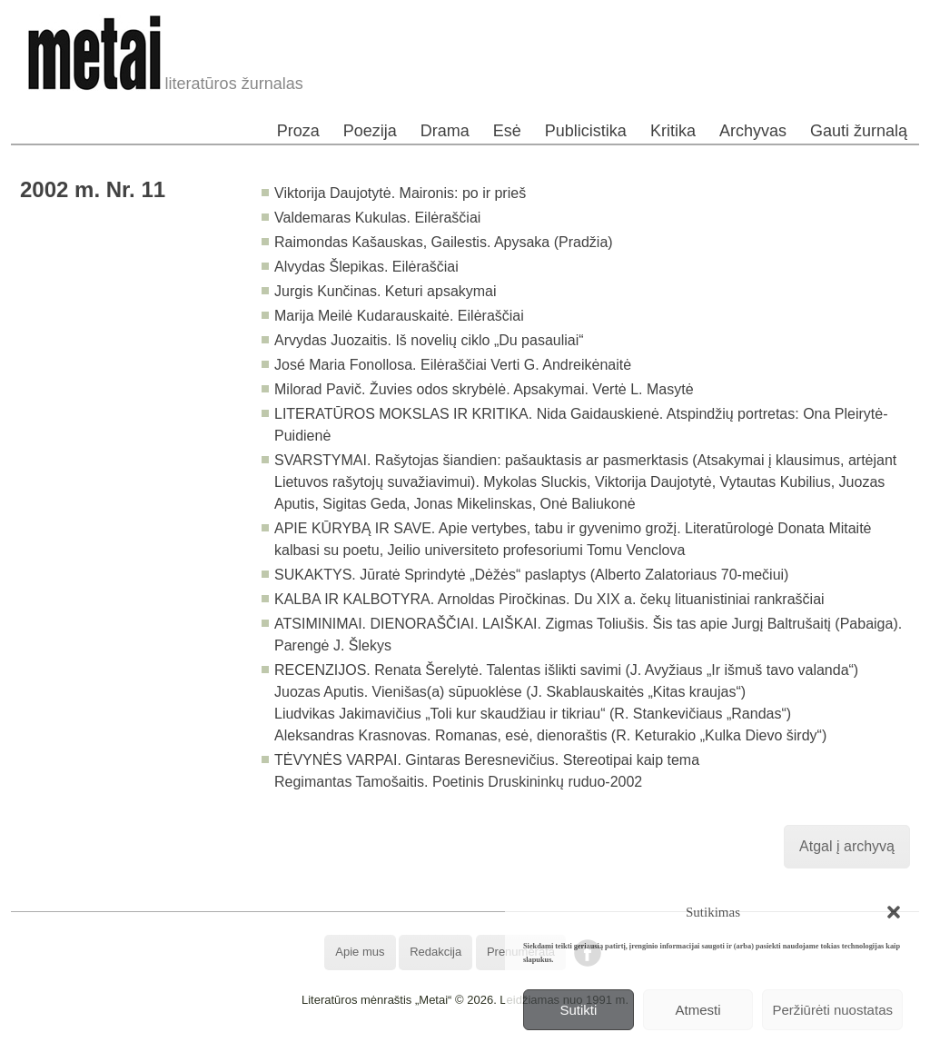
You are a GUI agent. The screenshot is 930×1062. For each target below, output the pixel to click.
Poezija (370, 131)
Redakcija (435, 951)
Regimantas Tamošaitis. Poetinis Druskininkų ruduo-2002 (458, 781)
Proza (298, 131)
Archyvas (753, 131)
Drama (445, 131)
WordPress (397, 1048)
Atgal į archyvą (847, 846)
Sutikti (578, 1009)
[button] (894, 912)
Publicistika (586, 131)
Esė (507, 131)
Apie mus (359, 951)
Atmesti (698, 1009)
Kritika (673, 131)
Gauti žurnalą (858, 131)
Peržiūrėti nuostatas (832, 1009)
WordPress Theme (478, 1048)
